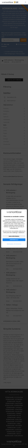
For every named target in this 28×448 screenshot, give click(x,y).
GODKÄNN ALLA (14, 239)
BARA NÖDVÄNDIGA (14, 236)
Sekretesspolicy (10, 243)
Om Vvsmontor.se (17, 243)
